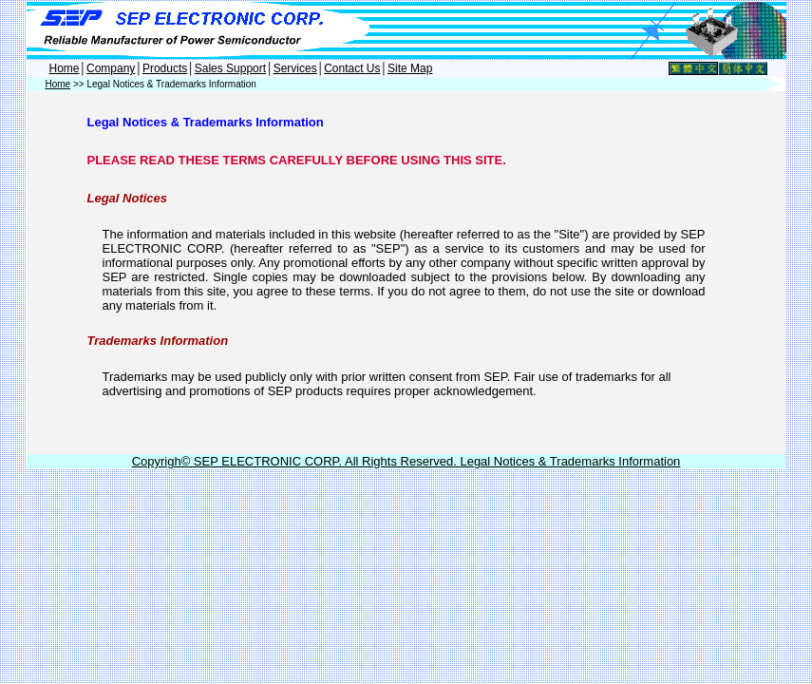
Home (64, 68)
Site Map (409, 68)
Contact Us (352, 68)
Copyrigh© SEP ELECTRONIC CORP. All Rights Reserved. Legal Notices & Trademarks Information (406, 461)
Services (295, 68)
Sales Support (230, 68)
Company (110, 68)
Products (164, 68)
